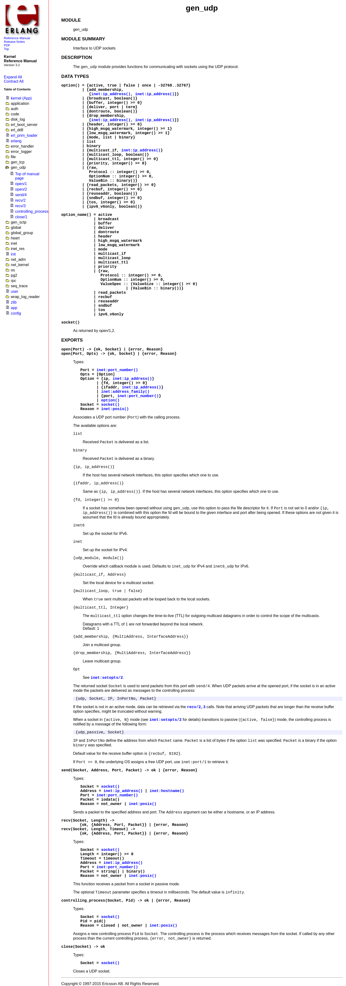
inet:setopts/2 (107, 678)
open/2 (21, 189)
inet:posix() (115, 409)
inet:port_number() (117, 370)
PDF (7, 45)
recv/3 (20, 206)
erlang (16, 141)
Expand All (13, 77)
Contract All (14, 81)
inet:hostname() (166, 791)
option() (70, 85)
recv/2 (20, 200)
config (16, 313)
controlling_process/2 (33, 211)
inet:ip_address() (110, 94)
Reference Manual (17, 38)
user (14, 291)
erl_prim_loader (24, 135)
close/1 (21, 217)
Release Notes (14, 42)
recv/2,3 (196, 707)
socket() (70, 322)
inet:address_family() (125, 392)
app (14, 308)
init (13, 254)
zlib (14, 302)
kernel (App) (21, 98)
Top (6, 49)
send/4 (21, 195)
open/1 (21, 184)
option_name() (76, 215)
